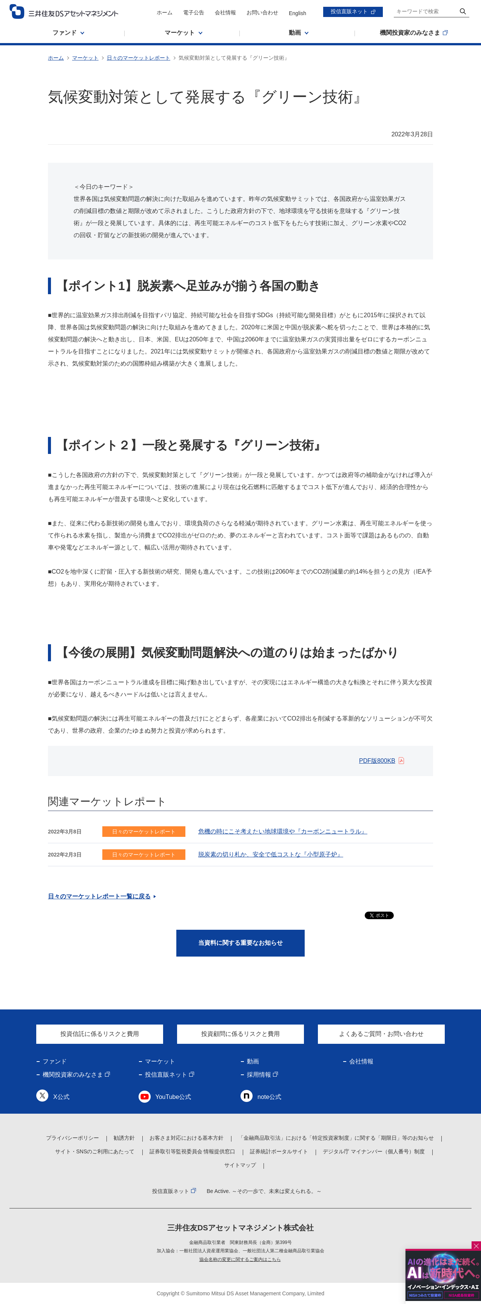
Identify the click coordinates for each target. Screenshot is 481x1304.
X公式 (61, 1097)
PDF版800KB (377, 761)
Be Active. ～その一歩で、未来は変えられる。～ (264, 1191)
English (297, 13)
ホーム (165, 12)
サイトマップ (240, 1165)
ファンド (55, 1061)
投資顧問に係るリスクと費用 (240, 1034)
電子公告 (193, 12)
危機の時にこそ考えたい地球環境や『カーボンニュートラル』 (282, 831)
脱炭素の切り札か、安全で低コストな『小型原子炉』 (270, 854)
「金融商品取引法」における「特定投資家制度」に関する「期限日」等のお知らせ (336, 1138)
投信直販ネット (349, 11)
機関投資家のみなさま (73, 1074)
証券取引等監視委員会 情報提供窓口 (193, 1151)
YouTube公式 (173, 1097)
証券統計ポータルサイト (279, 1151)
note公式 (269, 1097)
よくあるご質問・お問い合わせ (381, 1034)
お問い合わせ (262, 12)
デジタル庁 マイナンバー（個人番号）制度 (374, 1151)
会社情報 (225, 12)
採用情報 (259, 1074)
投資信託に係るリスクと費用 (99, 1034)
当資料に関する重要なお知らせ (240, 943)
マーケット (85, 58)
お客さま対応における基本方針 (187, 1138)
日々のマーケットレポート (138, 58)
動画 (253, 1061)
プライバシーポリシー (72, 1138)
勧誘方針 (124, 1138)
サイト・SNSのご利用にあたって (95, 1151)
